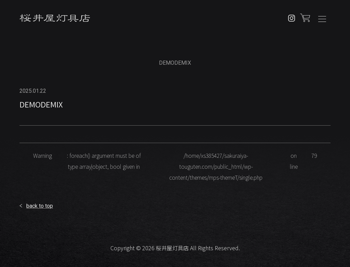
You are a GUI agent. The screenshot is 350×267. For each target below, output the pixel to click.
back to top (39, 206)
